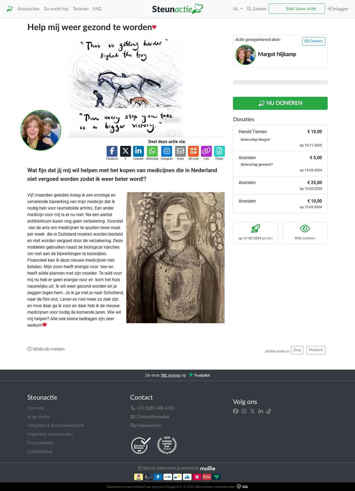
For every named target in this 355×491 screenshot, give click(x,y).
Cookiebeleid (39, 451)
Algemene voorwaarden (50, 434)
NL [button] (236, 9)
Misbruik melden (46, 349)
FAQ (97, 9)
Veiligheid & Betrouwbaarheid (55, 425)
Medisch (316, 350)
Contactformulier (149, 416)
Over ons (35, 408)
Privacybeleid (40, 442)
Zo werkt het (56, 9)
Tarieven (80, 9)
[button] (257, 9)
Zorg (297, 350)
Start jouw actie (301, 9)
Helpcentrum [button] (146, 425)
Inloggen (338, 9)
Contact (314, 41)
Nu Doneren (280, 103)
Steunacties (28, 9)
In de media (38, 416)
